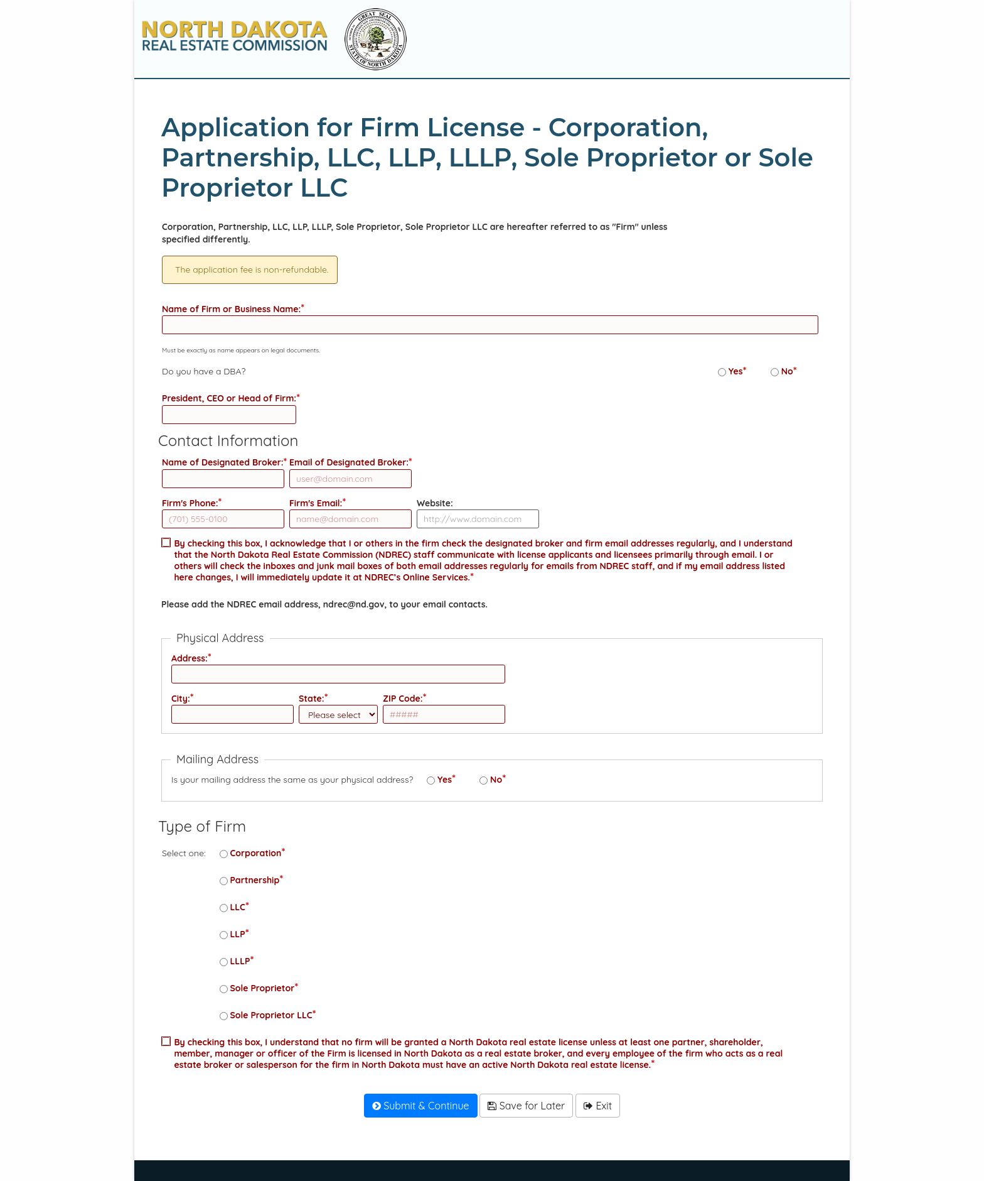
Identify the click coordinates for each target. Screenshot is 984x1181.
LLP (237, 934)
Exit (598, 1105)
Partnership (255, 880)
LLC (237, 907)
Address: (189, 658)
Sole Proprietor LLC (271, 1015)
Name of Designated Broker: (223, 462)
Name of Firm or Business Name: (231, 309)
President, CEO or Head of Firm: (229, 398)
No (787, 371)
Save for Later (526, 1105)
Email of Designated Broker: (349, 462)
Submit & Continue (420, 1105)
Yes (736, 371)
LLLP (240, 961)
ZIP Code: (403, 698)
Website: (435, 503)
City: (180, 698)
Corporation (256, 853)
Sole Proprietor (262, 988)
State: (311, 698)
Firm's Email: (315, 503)
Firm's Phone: (190, 503)
